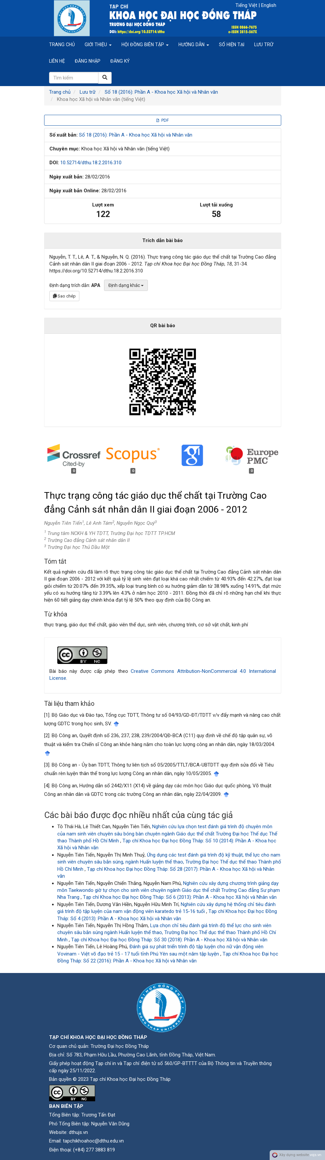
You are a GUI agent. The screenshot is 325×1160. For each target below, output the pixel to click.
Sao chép (64, 296)
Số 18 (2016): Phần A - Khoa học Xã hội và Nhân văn (161, 92)
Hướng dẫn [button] (193, 44)
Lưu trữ (263, 44)
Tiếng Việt (246, 5)
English (268, 5)
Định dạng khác (126, 285)
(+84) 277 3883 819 (94, 1150)
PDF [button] (162, 120)
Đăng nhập (87, 61)
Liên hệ (57, 61)
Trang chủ (62, 44)
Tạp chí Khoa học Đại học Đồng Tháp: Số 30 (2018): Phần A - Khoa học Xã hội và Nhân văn (169, 940)
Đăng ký (120, 61)
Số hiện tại (231, 44)
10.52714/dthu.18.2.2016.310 (91, 163)
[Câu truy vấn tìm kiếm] (73, 77)
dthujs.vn (78, 1132)
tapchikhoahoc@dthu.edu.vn (93, 1141)
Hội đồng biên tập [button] (145, 44)
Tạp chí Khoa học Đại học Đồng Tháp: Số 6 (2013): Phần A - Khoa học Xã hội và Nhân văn (180, 897)
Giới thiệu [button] (98, 44)
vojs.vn (315, 1155)
